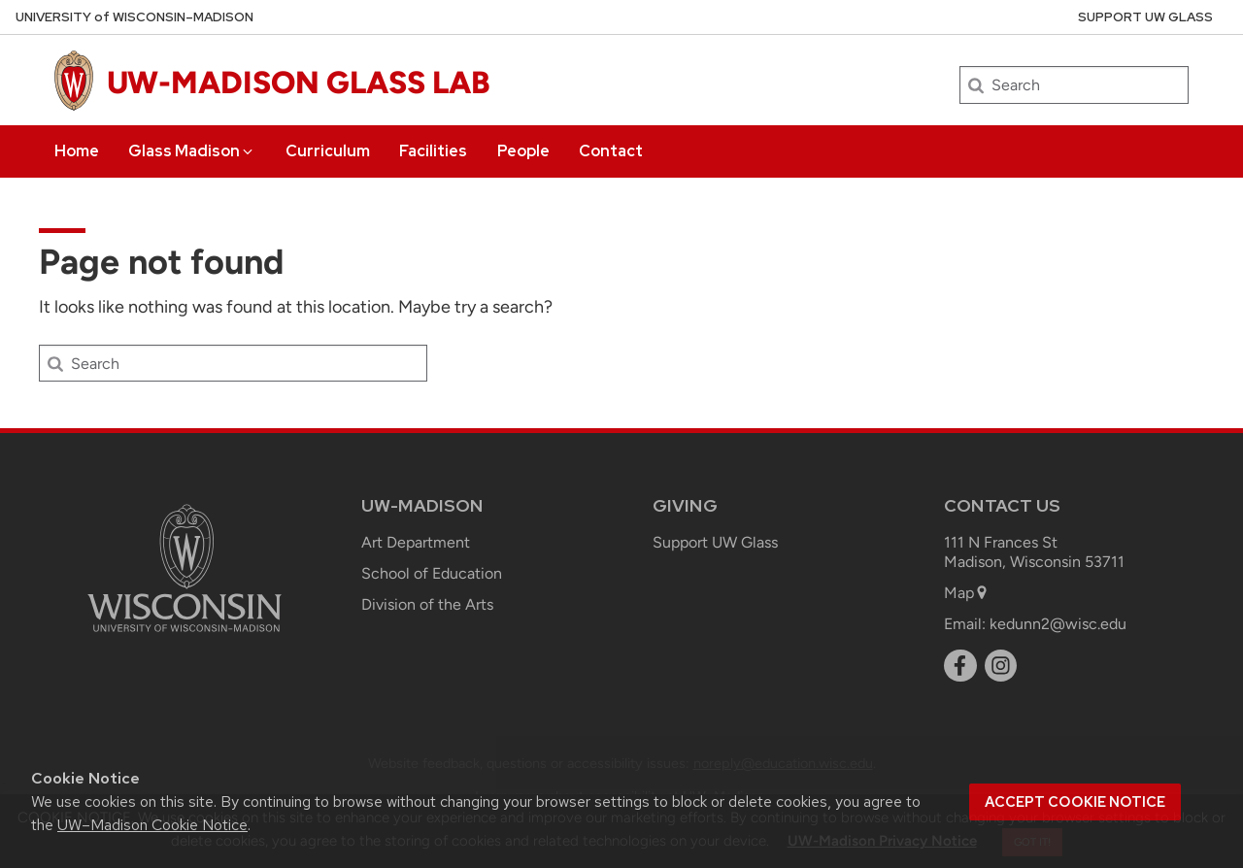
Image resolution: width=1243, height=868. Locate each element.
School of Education (431, 573)
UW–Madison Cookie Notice (152, 825)
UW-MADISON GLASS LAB (298, 82)
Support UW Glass (1145, 17)
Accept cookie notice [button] (1075, 802)
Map (967, 593)
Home (76, 151)
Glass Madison (191, 151)
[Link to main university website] (184, 635)
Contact (611, 151)
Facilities (433, 151)
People (523, 151)
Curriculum (328, 151)
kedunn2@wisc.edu (1058, 624)
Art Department (415, 542)
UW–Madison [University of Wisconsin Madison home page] (134, 17)
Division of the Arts (427, 604)
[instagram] (1001, 666)
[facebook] (960, 666)
